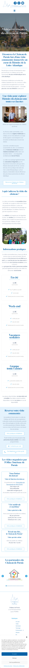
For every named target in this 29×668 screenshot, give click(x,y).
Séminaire (12, 626)
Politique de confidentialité (19, 665)
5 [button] (11, 585)
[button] (26, 637)
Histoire (12, 632)
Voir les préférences (14, 662)
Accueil (12, 621)
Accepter (14, 654)
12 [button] (21, 585)
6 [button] (13, 585)
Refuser (14, 658)
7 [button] (14, 585)
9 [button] (17, 585)
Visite (11, 623)
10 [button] (18, 585)
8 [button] (15, 585)
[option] (14, 575)
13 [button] (22, 585)
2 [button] (7, 585)
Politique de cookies (8, 665)
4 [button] (10, 585)
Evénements (14, 630)
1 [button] (6, 585)
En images (13, 634)
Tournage (12, 628)
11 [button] (20, 585)
